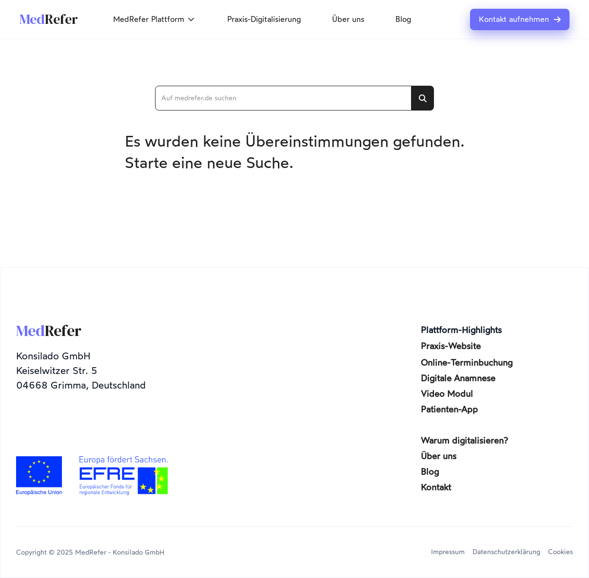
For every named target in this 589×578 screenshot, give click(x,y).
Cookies (560, 552)
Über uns (348, 19)
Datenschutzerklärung (506, 552)
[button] (154, 19)
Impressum (448, 552)
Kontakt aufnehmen (520, 19)
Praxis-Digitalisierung (264, 19)
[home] (49, 19)
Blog (403, 19)
